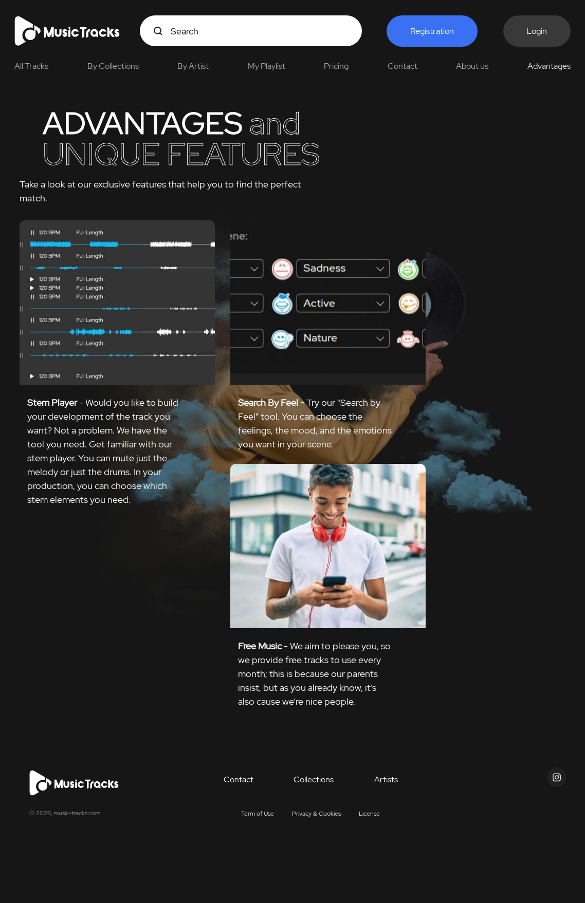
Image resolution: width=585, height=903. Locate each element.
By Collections (113, 66)
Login (536, 31)
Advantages (549, 66)
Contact (402, 66)
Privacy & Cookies (316, 814)
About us (472, 66)
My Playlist (266, 66)
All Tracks (31, 66)
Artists (386, 779)
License (369, 814)
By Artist (193, 66)
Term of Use (257, 814)
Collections (314, 779)
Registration (432, 31)
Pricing (336, 66)
